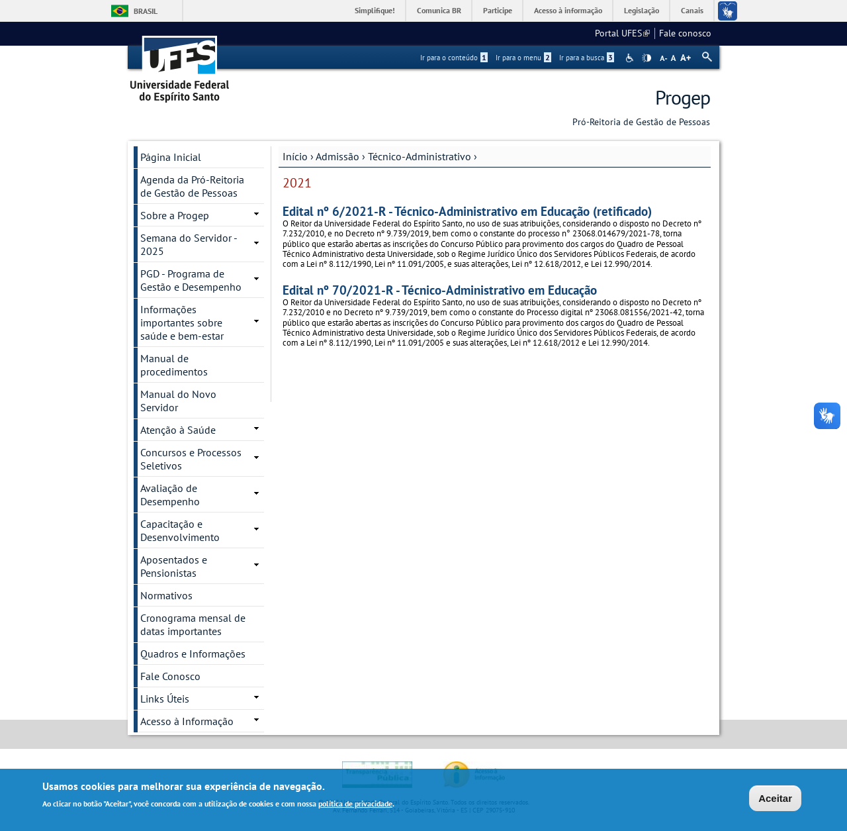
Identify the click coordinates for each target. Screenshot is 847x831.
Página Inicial (170, 157)
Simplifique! (375, 10)
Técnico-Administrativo (419, 156)
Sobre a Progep (174, 215)
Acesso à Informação (187, 721)
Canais (692, 10)
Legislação (641, 10)
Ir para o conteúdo (454, 57)
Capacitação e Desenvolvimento (180, 530)
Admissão (337, 156)
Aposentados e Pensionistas (173, 566)
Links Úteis (164, 698)
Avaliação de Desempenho (170, 494)
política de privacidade (355, 804)
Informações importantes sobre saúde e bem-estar (182, 322)
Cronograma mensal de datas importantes (192, 624)
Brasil (145, 11)
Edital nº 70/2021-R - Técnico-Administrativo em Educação (440, 289)
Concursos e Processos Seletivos (191, 459)
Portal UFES (622, 33)
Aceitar (775, 799)
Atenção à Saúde (178, 429)
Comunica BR (439, 10)
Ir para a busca (586, 57)
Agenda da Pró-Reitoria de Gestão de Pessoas (192, 186)
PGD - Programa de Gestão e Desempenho (191, 280)
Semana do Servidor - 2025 (189, 244)
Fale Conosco (170, 676)
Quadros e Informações (192, 653)
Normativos (166, 595)
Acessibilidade (631, 58)
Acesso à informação (568, 10)
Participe (497, 10)
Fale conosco (685, 33)
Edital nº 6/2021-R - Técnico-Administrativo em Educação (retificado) (467, 211)
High (646, 58)
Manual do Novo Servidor (178, 400)
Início (295, 156)
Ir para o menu (523, 57)
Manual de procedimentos (174, 365)
